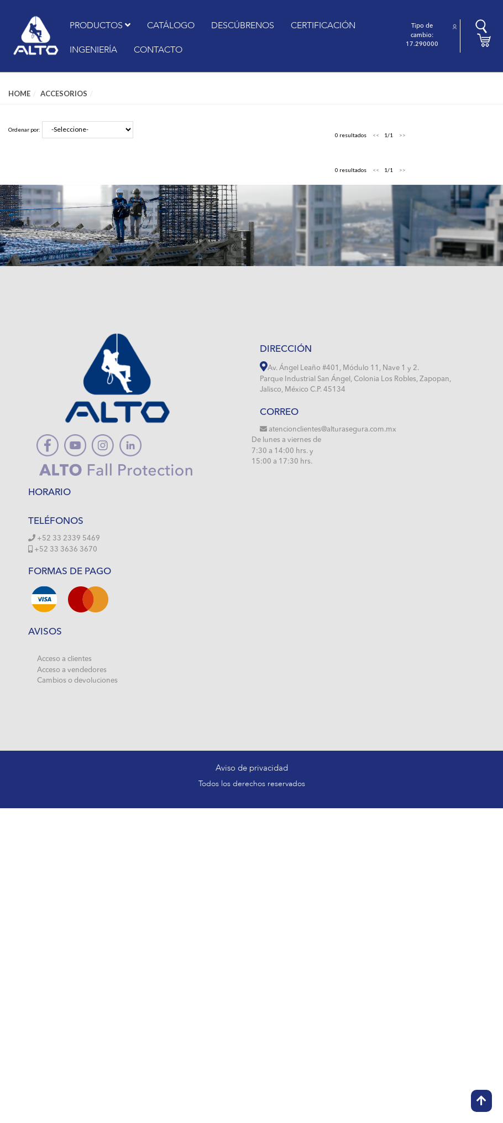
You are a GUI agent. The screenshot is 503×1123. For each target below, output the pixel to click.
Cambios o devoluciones (77, 680)
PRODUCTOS (100, 25)
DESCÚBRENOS (242, 25)
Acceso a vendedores (72, 670)
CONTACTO (158, 50)
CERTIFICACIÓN (323, 25)
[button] (454, 26)
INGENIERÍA (93, 50)
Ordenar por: (24, 129)
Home (19, 93)
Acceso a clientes (64, 659)
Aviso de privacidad (252, 767)
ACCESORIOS (63, 93)
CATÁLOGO (171, 25)
